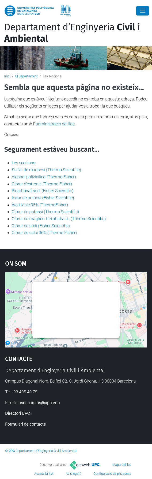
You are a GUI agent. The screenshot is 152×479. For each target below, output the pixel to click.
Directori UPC (17, 413)
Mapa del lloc (121, 465)
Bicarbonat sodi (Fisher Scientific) (42, 190)
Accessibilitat (43, 473)
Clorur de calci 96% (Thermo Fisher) (44, 232)
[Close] (142, 11)
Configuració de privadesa (112, 473)
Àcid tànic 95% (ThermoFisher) (40, 204)
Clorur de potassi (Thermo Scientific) (45, 211)
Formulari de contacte (25, 424)
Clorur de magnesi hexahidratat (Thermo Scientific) (59, 218)
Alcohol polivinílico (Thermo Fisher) (44, 176)
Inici (7, 76)
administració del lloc (55, 123)
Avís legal (72, 473)
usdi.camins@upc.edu (39, 402)
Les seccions (23, 162)
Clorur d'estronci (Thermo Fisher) (42, 183)
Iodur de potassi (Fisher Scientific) (43, 197)
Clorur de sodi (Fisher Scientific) (41, 225)
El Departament (26, 76)
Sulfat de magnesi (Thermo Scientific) (46, 169)
